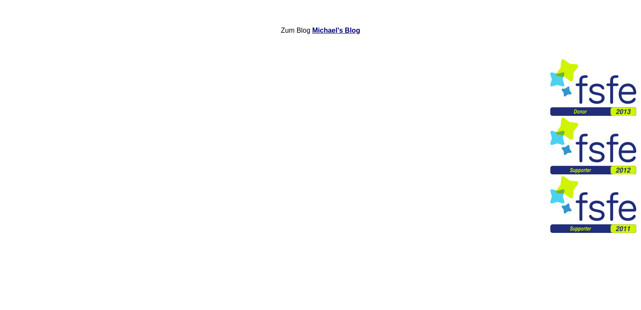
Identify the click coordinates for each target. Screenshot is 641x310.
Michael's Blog (336, 30)
